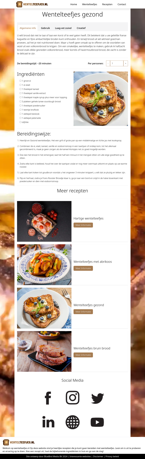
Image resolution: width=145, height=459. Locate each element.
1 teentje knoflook (30, 109)
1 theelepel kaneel (30, 89)
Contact (122, 4)
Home (73, 4)
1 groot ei (26, 80)
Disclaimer (98, 456)
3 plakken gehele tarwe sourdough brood (41, 101)
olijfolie (25, 122)
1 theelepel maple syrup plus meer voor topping (44, 97)
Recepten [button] (107, 4)
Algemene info (28, 28)
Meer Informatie (83, 225)
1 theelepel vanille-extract (34, 93)
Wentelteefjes (89, 4)
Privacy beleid (112, 456)
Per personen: (95, 63)
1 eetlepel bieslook (30, 113)
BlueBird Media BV (53, 456)
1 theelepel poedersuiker (33, 105)
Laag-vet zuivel (63, 28)
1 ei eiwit (26, 85)
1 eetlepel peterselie (31, 118)
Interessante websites (80, 456)
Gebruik (45, 28)
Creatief (81, 28)
